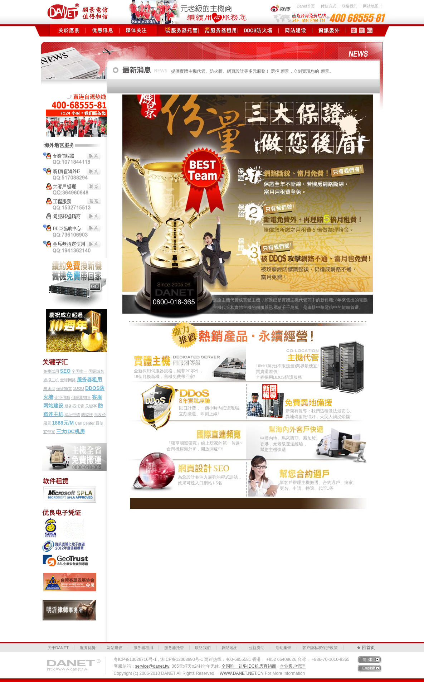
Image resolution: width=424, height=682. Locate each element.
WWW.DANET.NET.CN (242, 673)
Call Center (84, 423)
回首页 (368, 647)
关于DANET (58, 647)
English (368, 668)
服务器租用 (218, 30)
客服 (97, 397)
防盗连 (87, 414)
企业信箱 (62, 397)
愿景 (47, 423)
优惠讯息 (102, 30)
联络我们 (349, 6)
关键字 (91, 406)
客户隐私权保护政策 (320, 647)
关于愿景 (69, 30)
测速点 (49, 388)
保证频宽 (64, 388)
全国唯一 (79, 371)
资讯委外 (329, 30)
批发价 (100, 414)
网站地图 (371, 6)
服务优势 (88, 647)
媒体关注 (136, 30)
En (369, 30)
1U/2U (78, 388)
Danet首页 (306, 6)
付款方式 (328, 6)
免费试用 (51, 371)
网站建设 (295, 30)
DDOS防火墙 (258, 30)
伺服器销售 (81, 397)
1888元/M (63, 423)
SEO (65, 371)
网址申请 (72, 414)
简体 (368, 659)
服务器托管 (178, 30)
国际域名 (96, 371)
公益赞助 (256, 647)
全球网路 (68, 380)
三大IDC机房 (70, 431)
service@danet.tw (152, 666)
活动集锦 (283, 647)
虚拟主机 (51, 380)
